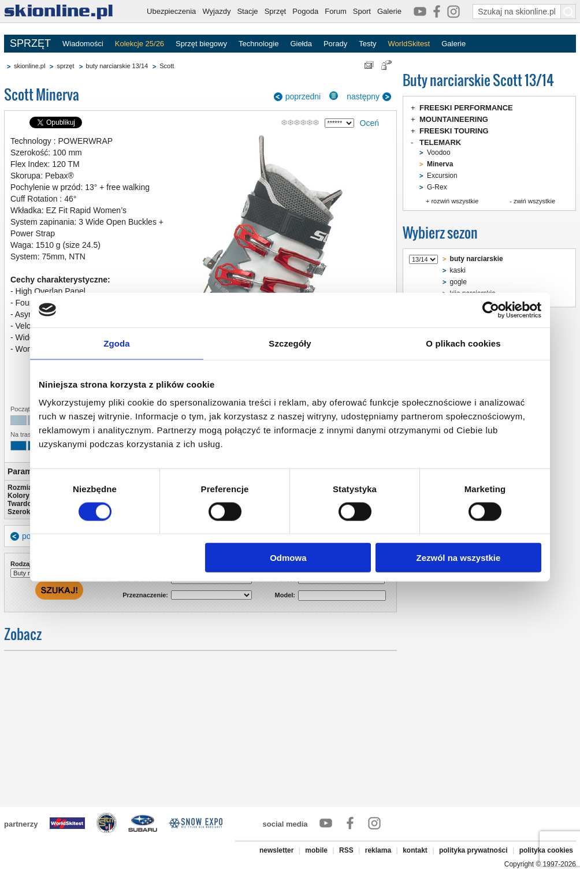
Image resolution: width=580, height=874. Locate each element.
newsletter (276, 850)
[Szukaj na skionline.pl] (568, 11)
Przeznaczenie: (145, 595)
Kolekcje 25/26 (139, 43)
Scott (166, 65)
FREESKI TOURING (454, 131)
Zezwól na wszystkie (459, 558)
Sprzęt (276, 11)
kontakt (415, 850)
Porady (335, 43)
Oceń (369, 123)
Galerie (389, 11)
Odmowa (288, 558)
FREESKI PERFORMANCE (466, 107)
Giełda (301, 43)
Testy (367, 43)
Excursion (442, 176)
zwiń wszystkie (534, 201)
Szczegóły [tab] (290, 343)
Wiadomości (82, 43)
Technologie (258, 43)
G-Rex (437, 187)
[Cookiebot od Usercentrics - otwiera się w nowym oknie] (490, 309)
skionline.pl (29, 65)
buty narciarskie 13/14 (117, 65)
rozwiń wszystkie (454, 201)
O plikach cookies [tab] (463, 343)
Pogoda (305, 11)
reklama (378, 850)
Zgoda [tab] (116, 343)
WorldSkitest (409, 43)
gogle (458, 282)
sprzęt (65, 65)
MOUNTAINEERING (453, 119)
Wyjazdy (216, 11)
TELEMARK (440, 142)
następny (363, 96)
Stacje (247, 11)
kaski (458, 270)
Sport (362, 11)
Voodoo (439, 152)
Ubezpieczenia (171, 11)
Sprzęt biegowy (201, 43)
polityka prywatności (473, 850)
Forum (336, 11)
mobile (316, 850)
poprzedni (303, 96)
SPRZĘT (30, 43)
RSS (346, 850)
